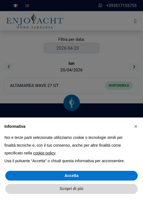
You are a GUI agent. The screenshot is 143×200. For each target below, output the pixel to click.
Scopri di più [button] (71, 188)
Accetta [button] (71, 175)
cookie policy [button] (44, 153)
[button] (135, 126)
